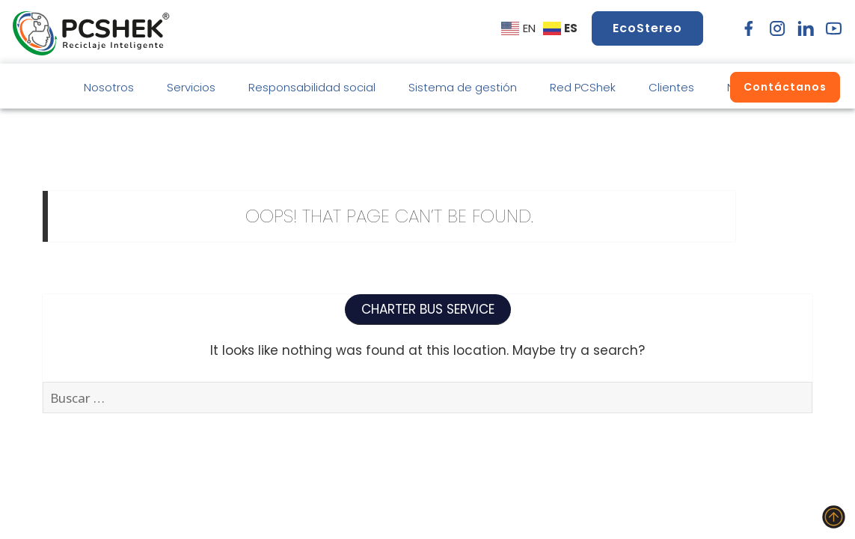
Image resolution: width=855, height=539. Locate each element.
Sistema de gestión (462, 87)
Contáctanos (785, 86)
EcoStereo (647, 28)
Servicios (191, 87)
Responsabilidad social (312, 87)
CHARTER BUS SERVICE (427, 309)
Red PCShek (583, 87)
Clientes (671, 87)
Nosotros (109, 87)
